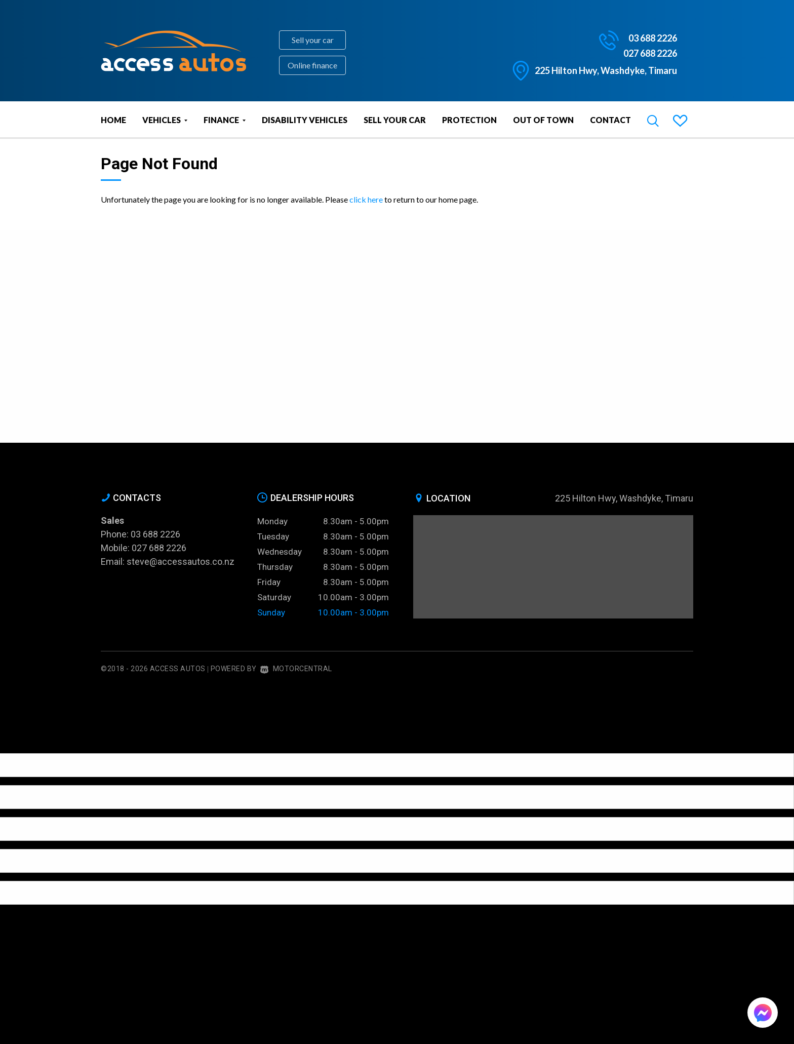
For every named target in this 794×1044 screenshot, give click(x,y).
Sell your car (313, 40)
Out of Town (543, 120)
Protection (469, 120)
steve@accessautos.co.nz (180, 561)
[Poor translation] (25, 744)
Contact (610, 120)
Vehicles (164, 120)
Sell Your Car (395, 120)
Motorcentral (296, 669)
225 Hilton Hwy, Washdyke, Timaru (606, 70)
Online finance (312, 65)
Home (113, 120)
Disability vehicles (304, 120)
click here (366, 199)
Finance (225, 120)
